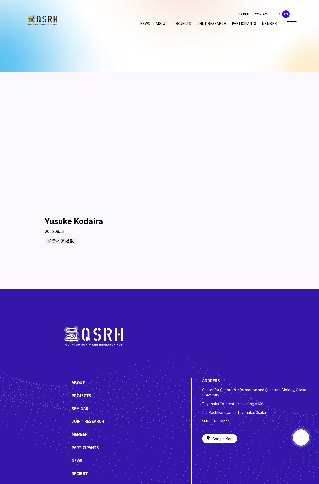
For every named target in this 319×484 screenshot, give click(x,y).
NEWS (145, 23)
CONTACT (262, 14)
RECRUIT (244, 14)
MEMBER (269, 23)
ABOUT (162, 23)
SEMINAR (80, 408)
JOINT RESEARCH (211, 23)
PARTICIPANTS (244, 23)
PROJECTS (182, 23)
